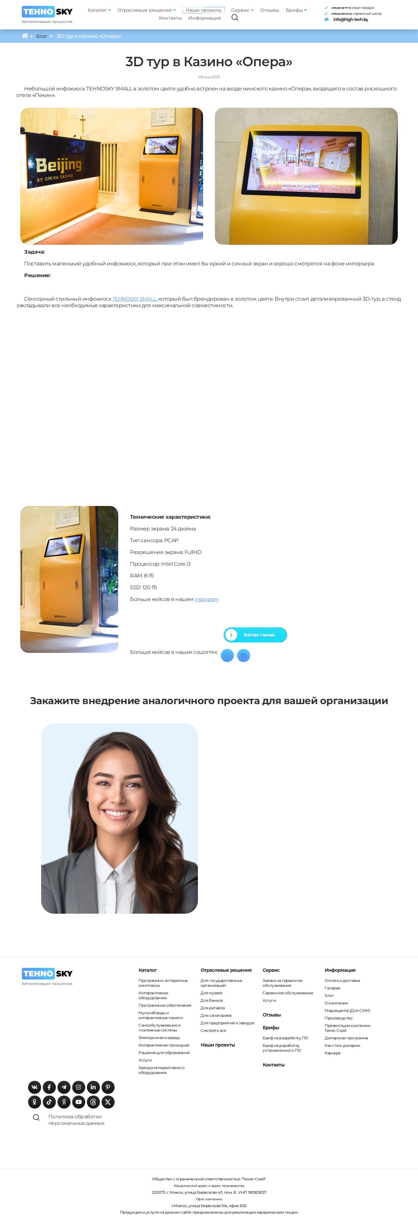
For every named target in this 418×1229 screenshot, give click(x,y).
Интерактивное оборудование (153, 996)
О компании (336, 1003)
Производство (338, 1018)
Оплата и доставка (342, 980)
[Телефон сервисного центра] (358, 14)
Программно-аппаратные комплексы (163, 983)
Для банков (212, 1000)
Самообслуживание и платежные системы (159, 1028)
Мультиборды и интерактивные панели (160, 1015)
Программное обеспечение (164, 1005)
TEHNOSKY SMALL (135, 299)
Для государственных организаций (221, 983)
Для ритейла (213, 1008)
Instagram (207, 599)
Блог (329, 995)
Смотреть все (213, 1030)
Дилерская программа (346, 1038)
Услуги (145, 1060)
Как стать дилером (342, 1045)
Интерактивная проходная (163, 1045)
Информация (206, 18)
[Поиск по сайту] (237, 18)
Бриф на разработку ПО (285, 1038)
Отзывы (271, 10)
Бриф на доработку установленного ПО (282, 1048)
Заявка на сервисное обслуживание (282, 983)
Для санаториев (216, 1015)
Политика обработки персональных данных (88, 1123)
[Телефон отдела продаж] (358, 6)
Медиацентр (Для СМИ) (347, 1010)
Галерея (332, 988)
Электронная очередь (159, 1037)
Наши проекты (205, 10)
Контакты (172, 18)
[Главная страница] (49, 11)
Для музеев (211, 993)
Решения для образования (164, 1052)
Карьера (333, 1053)
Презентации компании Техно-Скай (347, 1028)
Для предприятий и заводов (227, 1023)
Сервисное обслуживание (288, 993)
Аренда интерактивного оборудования (161, 1070)
